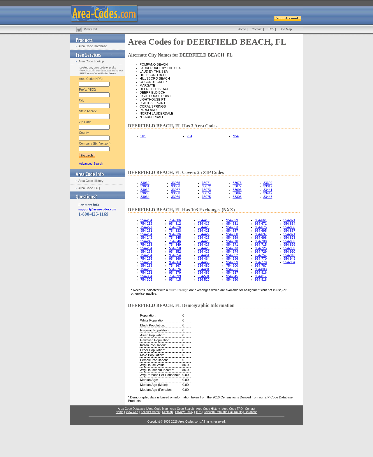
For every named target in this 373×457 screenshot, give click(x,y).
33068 (175, 193)
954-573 (232, 248)
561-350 (175, 248)
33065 (175, 182)
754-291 (146, 272)
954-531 (232, 223)
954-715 (261, 244)
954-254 (146, 248)
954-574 (232, 251)
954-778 (261, 262)
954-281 (146, 262)
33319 (267, 186)
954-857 (289, 230)
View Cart (90, 29)
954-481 (203, 269)
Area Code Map (157, 408)
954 (235, 136)
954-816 (261, 272)
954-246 (146, 241)
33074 (206, 193)
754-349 (175, 244)
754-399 (175, 276)
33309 (267, 182)
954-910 (289, 251)
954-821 (289, 220)
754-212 (146, 223)
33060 (144, 182)
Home (242, 29)
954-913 (289, 255)
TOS (271, 29)
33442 (267, 193)
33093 (237, 189)
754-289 (146, 269)
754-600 (232, 265)
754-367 (175, 265)
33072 (206, 186)
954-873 (289, 237)
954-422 (203, 234)
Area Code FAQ (89, 188)
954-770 (261, 258)
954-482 (203, 272)
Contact (257, 29)
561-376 (175, 269)
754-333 (175, 230)
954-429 (203, 251)
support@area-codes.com (97, 209)
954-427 (203, 244)
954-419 (203, 223)
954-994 (289, 262)
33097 (237, 193)
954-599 (232, 262)
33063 (144, 193)
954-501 (203, 276)
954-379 (175, 272)
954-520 (203, 279)
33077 (237, 186)
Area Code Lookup (91, 61)
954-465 (203, 262)
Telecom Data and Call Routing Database (230, 412)
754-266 (146, 258)
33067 (175, 189)
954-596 (232, 258)
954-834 (289, 223)
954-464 (203, 258)
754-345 (175, 237)
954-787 (261, 265)
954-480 (203, 265)
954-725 (261, 248)
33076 (237, 182)
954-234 (146, 234)
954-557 (232, 230)
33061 (144, 186)
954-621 (232, 269)
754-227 (146, 227)
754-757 (261, 255)
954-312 (175, 223)
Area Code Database (92, 46)
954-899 (289, 244)
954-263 (146, 251)
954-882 (289, 241)
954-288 (146, 265)
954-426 (203, 241)
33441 (267, 189)
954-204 (146, 220)
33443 (267, 196)
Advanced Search (91, 163)
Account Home (150, 412)
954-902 (289, 248)
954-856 (289, 227)
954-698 (261, 237)
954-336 (175, 234)
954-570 (232, 241)
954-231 (146, 230)
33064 (144, 196)
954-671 (261, 223)
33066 (175, 186)
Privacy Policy (184, 412)
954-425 (203, 237)
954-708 (261, 241)
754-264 (146, 255)
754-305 (146, 279)
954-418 (203, 220)
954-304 (146, 276)
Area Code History (90, 180)
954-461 (203, 255)
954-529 (232, 220)
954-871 (289, 234)
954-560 (232, 234)
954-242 (146, 237)
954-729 (261, 251)
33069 (175, 196)
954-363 (175, 262)
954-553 (232, 227)
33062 (144, 189)
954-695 (261, 230)
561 (143, 136)
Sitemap (167, 412)
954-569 (232, 237)
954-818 (261, 279)
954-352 (175, 251)
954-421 (203, 230)
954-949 (289, 258)
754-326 (175, 227)
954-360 (175, 258)
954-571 (232, 244)
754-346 (175, 241)
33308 (237, 196)
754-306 (175, 220)
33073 (206, 189)
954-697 (261, 234)
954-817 (261, 276)
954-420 (203, 227)
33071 (206, 182)
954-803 (261, 269)
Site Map (286, 29)
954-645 (232, 276)
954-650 (232, 279)
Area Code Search (182, 408)
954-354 (175, 255)
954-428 (203, 248)
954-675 (261, 227)
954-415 (175, 279)
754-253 (146, 244)
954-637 (232, 272)
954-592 (232, 255)
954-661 (261, 220)
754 (189, 136)
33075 (206, 196)
